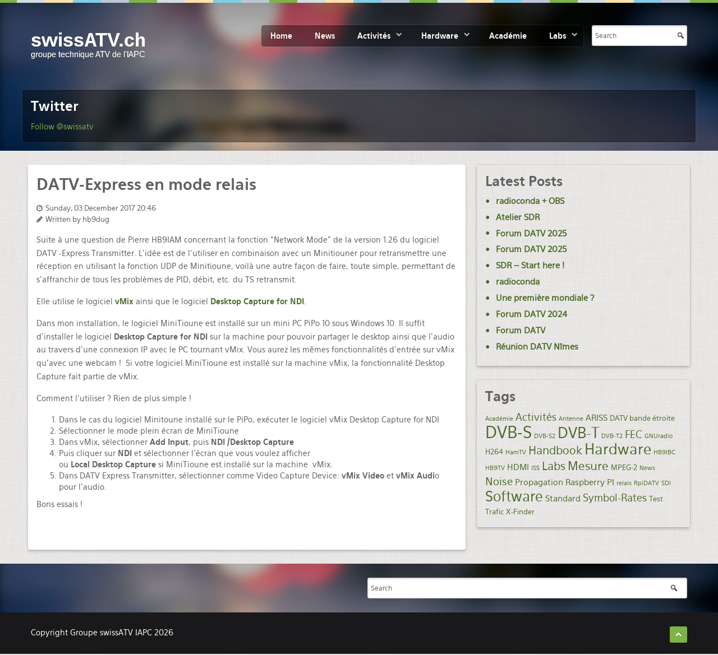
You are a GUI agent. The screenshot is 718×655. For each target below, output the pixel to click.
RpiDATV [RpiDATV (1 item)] (646, 483)
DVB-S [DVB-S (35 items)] (508, 432)
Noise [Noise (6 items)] (499, 481)
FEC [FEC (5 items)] (633, 434)
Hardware (439, 35)
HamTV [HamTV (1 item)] (515, 452)
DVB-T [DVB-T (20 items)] (578, 433)
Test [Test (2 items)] (656, 498)
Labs (557, 35)
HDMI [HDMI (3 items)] (518, 467)
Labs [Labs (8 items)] (553, 466)
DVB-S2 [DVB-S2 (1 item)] (544, 436)
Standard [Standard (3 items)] (563, 499)
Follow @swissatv (62, 126)
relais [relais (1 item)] (624, 483)
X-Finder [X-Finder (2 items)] (520, 511)
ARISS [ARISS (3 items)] (596, 418)
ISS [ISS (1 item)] (535, 468)
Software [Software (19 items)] (514, 496)
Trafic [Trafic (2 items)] (494, 511)
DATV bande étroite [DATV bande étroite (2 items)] (642, 418)
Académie (508, 35)
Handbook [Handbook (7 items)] (555, 450)
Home (281, 35)
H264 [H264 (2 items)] (494, 451)
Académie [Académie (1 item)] (499, 418)
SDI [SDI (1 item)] (666, 483)
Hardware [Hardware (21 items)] (617, 449)
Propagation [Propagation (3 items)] (539, 482)
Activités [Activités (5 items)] (536, 417)
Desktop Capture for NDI (257, 301)
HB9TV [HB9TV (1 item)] (495, 468)
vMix (124, 301)
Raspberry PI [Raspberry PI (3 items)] (589, 482)
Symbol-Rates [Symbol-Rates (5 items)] (615, 498)
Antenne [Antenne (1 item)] (571, 418)
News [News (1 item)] (647, 468)
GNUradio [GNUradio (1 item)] (659, 436)
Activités (373, 35)
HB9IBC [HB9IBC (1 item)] (664, 452)
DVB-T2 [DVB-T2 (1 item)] (612, 436)
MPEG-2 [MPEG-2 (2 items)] (624, 467)
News (325, 35)
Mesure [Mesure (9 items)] (588, 466)
